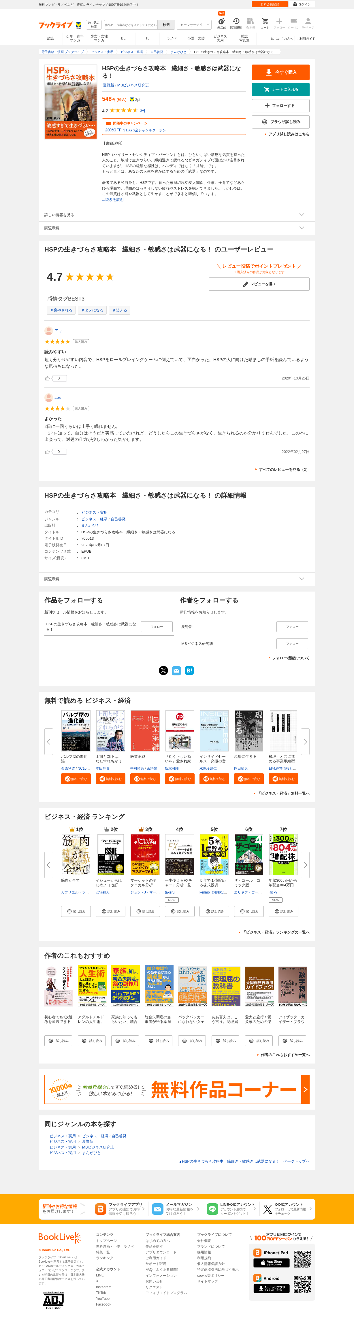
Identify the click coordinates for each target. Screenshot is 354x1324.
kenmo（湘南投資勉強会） (220, 892)
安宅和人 (103, 892)
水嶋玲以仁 (208, 768)
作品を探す (154, 1246)
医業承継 (137, 756)
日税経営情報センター (286, 768)
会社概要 (204, 1241)
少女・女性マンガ (99, 38)
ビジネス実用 (220, 38)
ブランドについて (211, 1246)
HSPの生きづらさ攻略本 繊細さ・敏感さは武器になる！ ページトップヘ (244, 1161)
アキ (58, 330)
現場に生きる (245, 756)
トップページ (106, 1241)
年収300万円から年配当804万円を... (283, 885)
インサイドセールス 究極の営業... (212, 761)
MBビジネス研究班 (133, 85)
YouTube (103, 1299)
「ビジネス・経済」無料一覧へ (283, 793)
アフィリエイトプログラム (166, 1293)
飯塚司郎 (172, 768)
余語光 (152, 768)
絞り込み (94, 25)
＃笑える (119, 310)
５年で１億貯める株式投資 (212, 882)
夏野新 (108, 85)
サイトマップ (207, 1281)
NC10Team (86, 768)
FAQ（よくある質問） (163, 1270)
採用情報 (204, 1252)
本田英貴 (103, 768)
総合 (50, 38)
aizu (57, 397)
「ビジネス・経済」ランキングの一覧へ (276, 932)
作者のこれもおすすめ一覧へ (285, 1055)
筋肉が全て (70, 880)
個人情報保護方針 (211, 1264)
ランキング (104, 1258)
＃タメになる (92, 310)
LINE (100, 1275)
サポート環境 (156, 1264)
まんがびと (90, 525)
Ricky (273, 892)
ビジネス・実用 (94, 512)
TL (147, 38)
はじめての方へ (282, 38)
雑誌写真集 (244, 38)
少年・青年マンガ (75, 38)
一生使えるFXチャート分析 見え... (178, 885)
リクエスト (154, 1287)
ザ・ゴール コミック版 (247, 882)
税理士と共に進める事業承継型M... (282, 761)
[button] (76, 778)
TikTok (101, 1293)
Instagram (103, 1287)
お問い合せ (154, 1281)
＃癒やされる (61, 310)
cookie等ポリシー (211, 1276)
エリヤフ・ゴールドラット (255, 892)
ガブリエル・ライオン (78, 892)
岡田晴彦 (241, 768)
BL (123, 38)
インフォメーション (161, 1276)
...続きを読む (113, 199)
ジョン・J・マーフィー (148, 892)
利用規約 (204, 1258)
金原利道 (68, 768)
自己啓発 (118, 519)
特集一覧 (103, 1252)
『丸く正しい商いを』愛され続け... (178, 761)
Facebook (103, 1304)
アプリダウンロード (161, 1252)
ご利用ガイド (305, 38)
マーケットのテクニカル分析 (143, 882)
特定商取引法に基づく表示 (218, 1270)
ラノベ (172, 38)
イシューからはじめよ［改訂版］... (109, 885)
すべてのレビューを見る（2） (284, 469)
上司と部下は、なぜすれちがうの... (109, 761)
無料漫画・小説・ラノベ (115, 1246)
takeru (169, 892)
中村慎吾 (137, 768)
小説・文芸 (196, 38)
